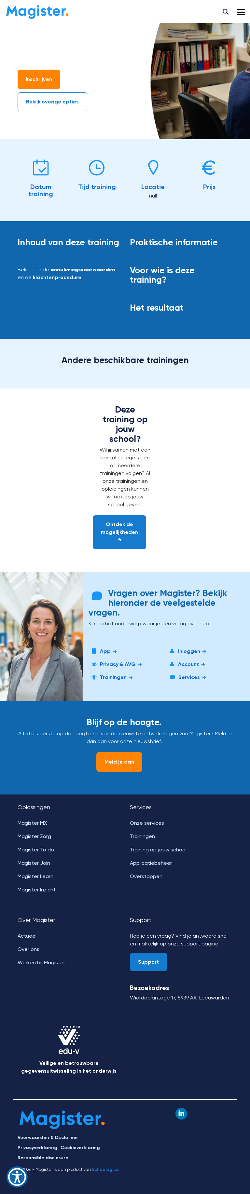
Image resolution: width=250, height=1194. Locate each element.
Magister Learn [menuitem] (35, 876)
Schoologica (105, 1169)
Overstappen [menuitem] (146, 876)
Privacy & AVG (116, 664)
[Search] (225, 12)
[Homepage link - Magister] (62, 1126)
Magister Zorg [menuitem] (34, 836)
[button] (241, 11)
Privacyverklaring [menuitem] (37, 1147)
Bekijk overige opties (52, 102)
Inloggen (187, 651)
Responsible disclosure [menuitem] (43, 1157)
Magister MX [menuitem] (32, 823)
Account (186, 664)
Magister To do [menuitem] (36, 850)
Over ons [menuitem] (28, 949)
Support (148, 962)
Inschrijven (39, 79)
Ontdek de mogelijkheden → (119, 532)
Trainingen (111, 677)
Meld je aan (119, 762)
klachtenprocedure (57, 277)
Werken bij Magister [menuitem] (41, 962)
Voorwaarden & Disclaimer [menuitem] (48, 1137)
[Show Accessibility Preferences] (17, 1176)
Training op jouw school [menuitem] (158, 850)
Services (187, 677)
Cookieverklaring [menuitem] (80, 1147)
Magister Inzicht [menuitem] (37, 890)
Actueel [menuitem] (27, 936)
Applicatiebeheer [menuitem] (151, 863)
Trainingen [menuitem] (142, 836)
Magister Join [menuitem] (34, 863)
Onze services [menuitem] (147, 823)
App (103, 651)
